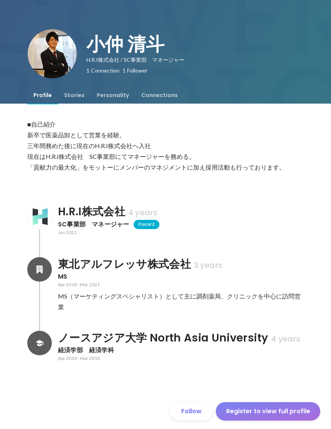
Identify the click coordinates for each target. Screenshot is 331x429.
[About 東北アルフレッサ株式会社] (39, 269)
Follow (191, 411)
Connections (159, 95)
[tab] (42, 95)
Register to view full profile (268, 411)
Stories (74, 95)
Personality (113, 95)
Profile (42, 95)
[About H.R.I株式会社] (39, 216)
